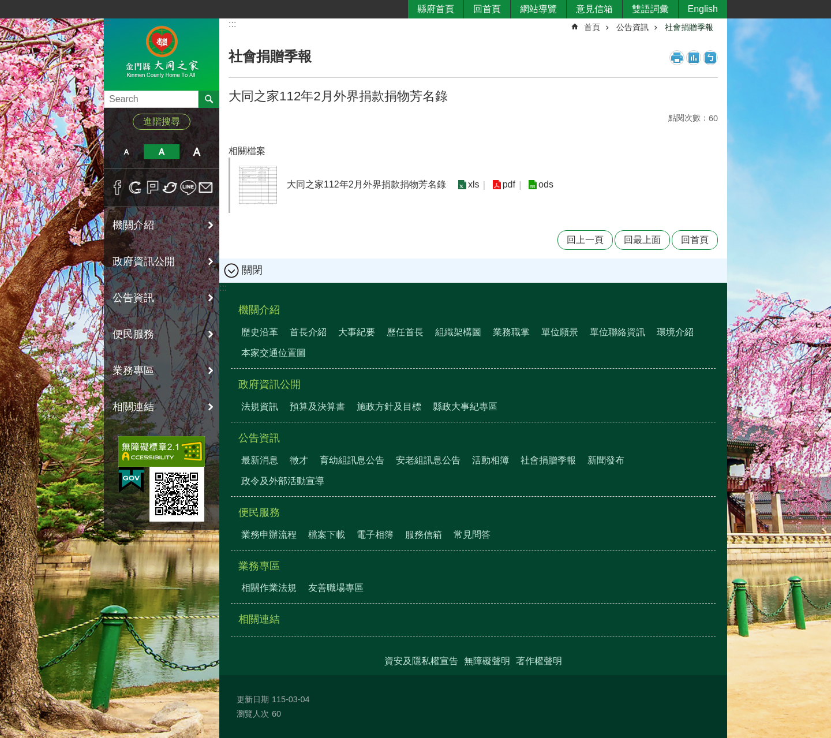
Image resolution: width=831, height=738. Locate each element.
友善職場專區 (336, 588)
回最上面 (642, 240)
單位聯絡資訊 (617, 332)
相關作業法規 (269, 588)
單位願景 (559, 332)
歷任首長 (405, 332)
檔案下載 (326, 535)
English (703, 9)
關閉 (252, 270)
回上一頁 (585, 240)
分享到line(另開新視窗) (188, 187)
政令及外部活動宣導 (282, 481)
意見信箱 (594, 9)
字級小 (126, 151)
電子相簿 (375, 535)
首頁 (592, 27)
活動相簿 (490, 460)
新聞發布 (605, 460)
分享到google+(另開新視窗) (135, 187)
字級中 (161, 151)
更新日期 (253, 699)
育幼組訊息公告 (352, 460)
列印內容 (676, 57)
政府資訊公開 (144, 261)
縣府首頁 (435, 9)
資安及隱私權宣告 (421, 661)
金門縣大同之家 (161, 54)
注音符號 (710, 57)
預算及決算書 (317, 406)
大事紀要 (356, 332)
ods (545, 185)
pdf (508, 185)
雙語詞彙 (650, 9)
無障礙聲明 (487, 661)
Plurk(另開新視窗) (153, 187)
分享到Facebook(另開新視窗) (117, 187)
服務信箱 (423, 535)
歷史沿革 (259, 332)
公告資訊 (133, 298)
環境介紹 (675, 332)
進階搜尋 (161, 121)
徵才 (299, 460)
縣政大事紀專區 (465, 406)
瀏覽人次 (253, 713)
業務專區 (133, 370)
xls (474, 185)
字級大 (197, 151)
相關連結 (133, 407)
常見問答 (472, 535)
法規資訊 (259, 406)
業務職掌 (511, 332)
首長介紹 (308, 332)
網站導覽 (538, 9)
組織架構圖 (458, 332)
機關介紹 (133, 225)
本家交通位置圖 (273, 353)
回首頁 (487, 9)
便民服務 (133, 334)
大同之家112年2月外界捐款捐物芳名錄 (366, 184)
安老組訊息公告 (428, 460)
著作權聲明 (539, 661)
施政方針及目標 (389, 406)
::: (107, 22)
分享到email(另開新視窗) (206, 187)
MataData (693, 57)
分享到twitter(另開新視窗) (170, 187)
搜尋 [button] (209, 99)
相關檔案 (247, 151)
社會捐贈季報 (689, 27)
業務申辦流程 (269, 535)
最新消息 (259, 460)
